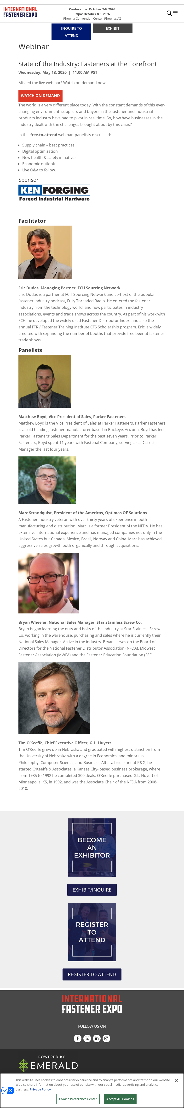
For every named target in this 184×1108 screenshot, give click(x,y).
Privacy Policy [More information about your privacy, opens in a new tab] (40, 1089)
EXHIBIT (112, 28)
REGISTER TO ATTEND (92, 974)
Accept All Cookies (120, 1099)
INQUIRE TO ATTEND (71, 32)
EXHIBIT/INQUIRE (92, 889)
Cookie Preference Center (78, 1099)
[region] (92, 1090)
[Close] (176, 1080)
